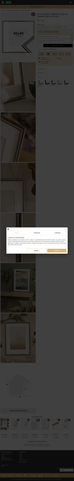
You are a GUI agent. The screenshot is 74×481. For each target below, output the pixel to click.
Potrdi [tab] (16, 232)
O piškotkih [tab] (57, 232)
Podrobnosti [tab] (37, 232)
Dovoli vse (56, 250)
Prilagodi (37, 250)
